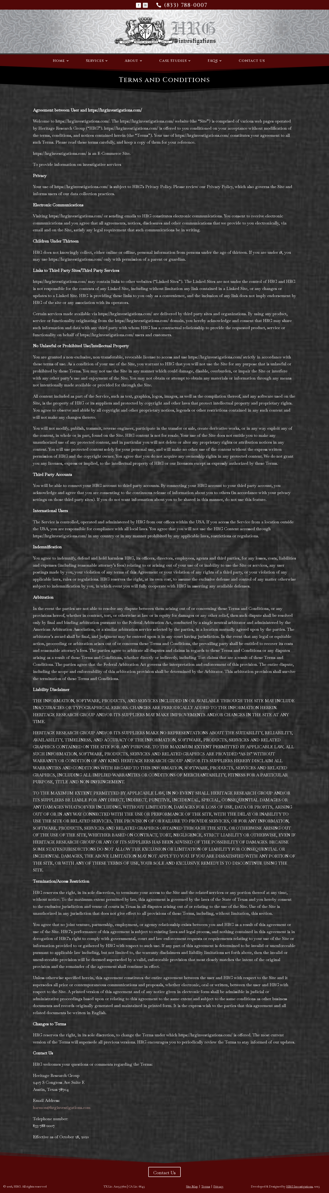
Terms (205, 1186)
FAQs (213, 61)
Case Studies (173, 61)
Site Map (192, 1186)
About (131, 61)
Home (59, 61)
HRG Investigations (299, 1186)
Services (95, 61)
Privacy (218, 1186)
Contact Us (252, 61)
